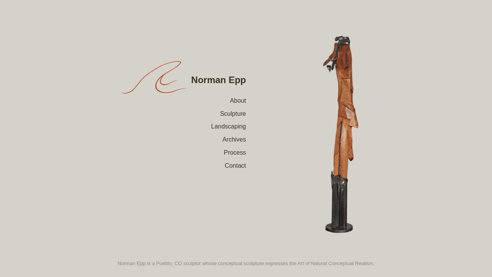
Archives (234, 139)
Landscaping (228, 126)
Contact (235, 165)
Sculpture (233, 113)
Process (235, 152)
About (238, 100)
